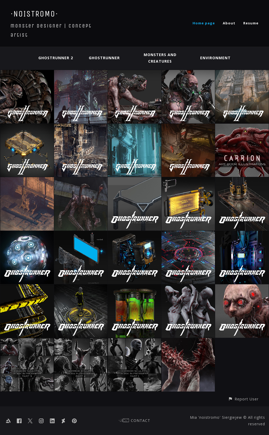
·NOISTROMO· (34, 14)
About (229, 23)
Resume (250, 23)
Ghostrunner (104, 57)
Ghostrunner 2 (55, 57)
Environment (215, 57)
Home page (204, 23)
